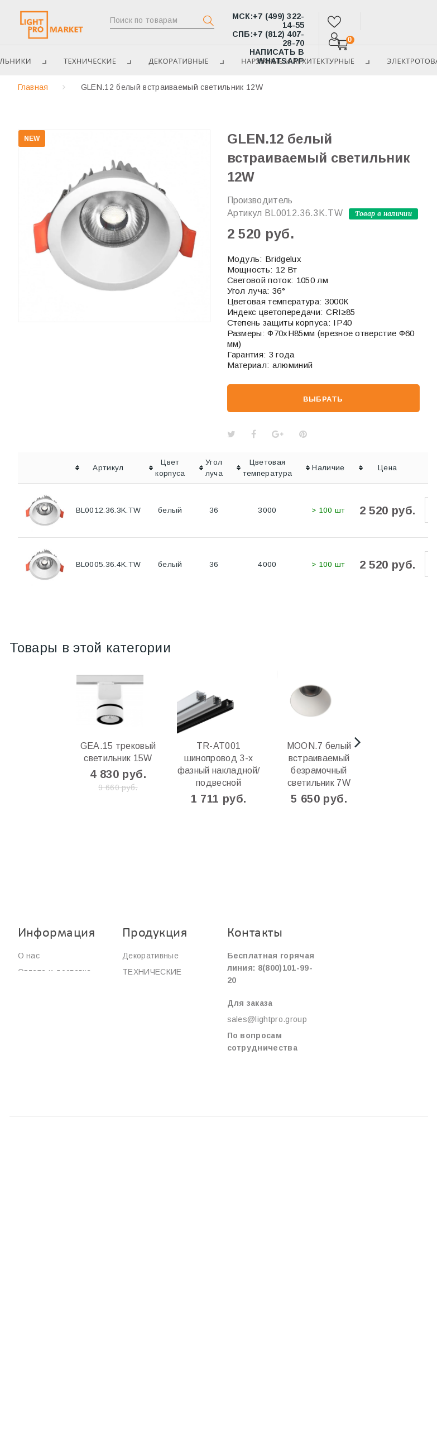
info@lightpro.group (263, 1063)
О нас (29, 955)
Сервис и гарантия (54, 988)
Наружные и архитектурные (307, 61)
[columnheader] (44, 467)
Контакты (36, 1020)
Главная (33, 87)
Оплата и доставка (54, 971)
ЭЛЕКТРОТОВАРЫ (158, 988)
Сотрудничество (49, 1004)
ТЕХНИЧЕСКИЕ (92, 61)
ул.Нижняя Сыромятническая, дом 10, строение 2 (264, 1127)
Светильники (147, 1032)
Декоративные (184, 61)
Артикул (244, 213)
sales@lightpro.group (267, 1019)
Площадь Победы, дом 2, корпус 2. (263, 1197)
